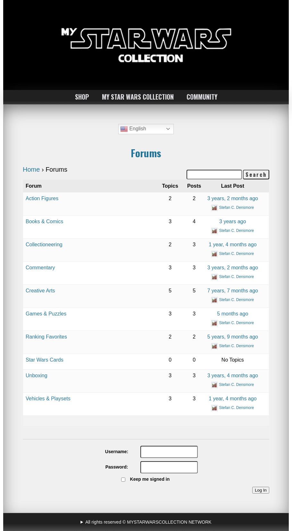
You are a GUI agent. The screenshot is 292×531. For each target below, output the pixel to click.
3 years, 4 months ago (232, 375)
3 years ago (232, 221)
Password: (116, 467)
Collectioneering (44, 244)
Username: (116, 451)
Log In (261, 490)
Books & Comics (44, 221)
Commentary (40, 267)
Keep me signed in (150, 479)
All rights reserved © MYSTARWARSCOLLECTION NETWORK (148, 522)
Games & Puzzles (46, 313)
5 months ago (232, 313)
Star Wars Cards (44, 360)
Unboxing (36, 375)
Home (31, 169)
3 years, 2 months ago (232, 198)
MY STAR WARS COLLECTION (138, 97)
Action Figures (42, 198)
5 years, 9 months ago (232, 336)
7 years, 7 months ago (232, 290)
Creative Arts (40, 290)
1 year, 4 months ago (232, 244)
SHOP (82, 97)
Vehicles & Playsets (48, 398)
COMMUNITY (202, 97)
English (133, 129)
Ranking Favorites (46, 336)
